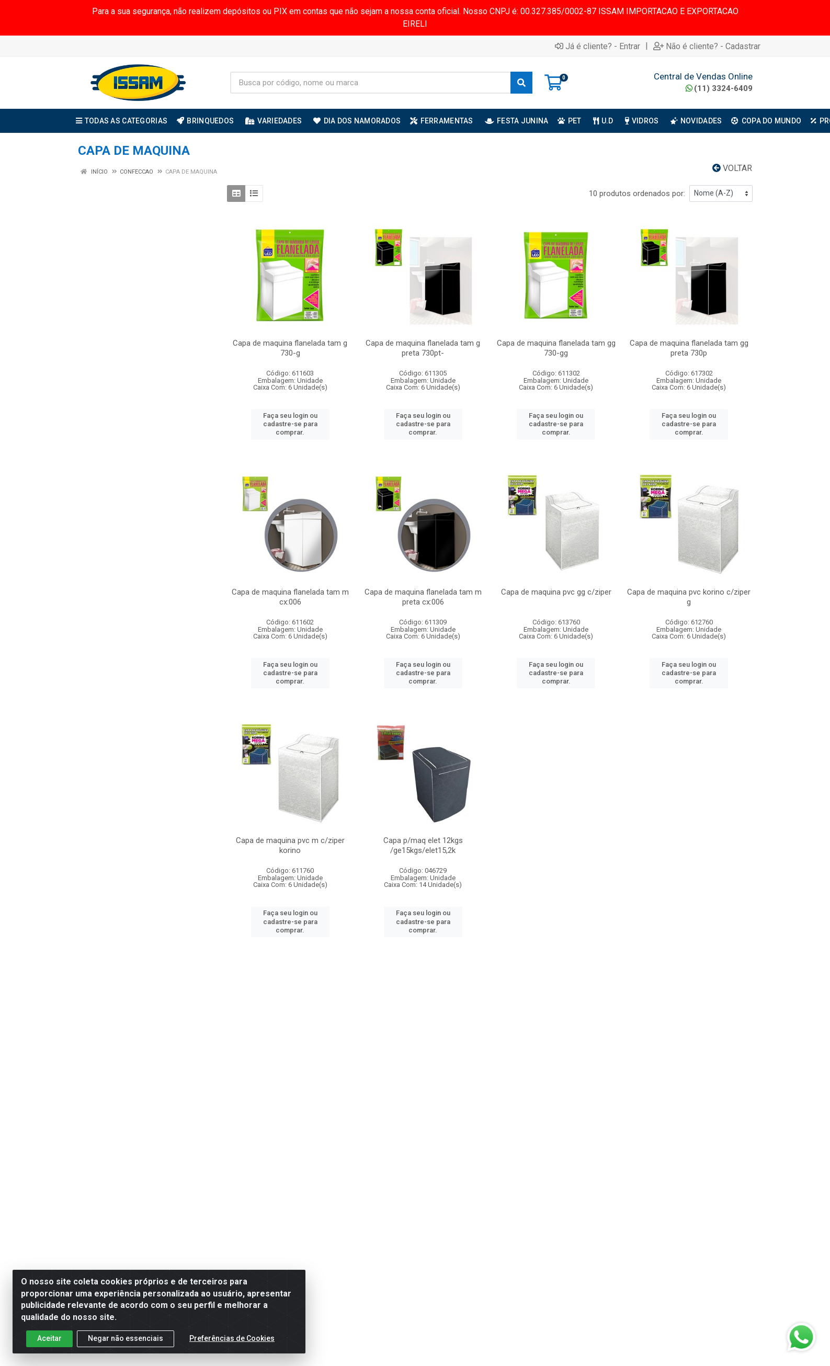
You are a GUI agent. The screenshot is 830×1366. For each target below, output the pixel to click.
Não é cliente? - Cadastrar (706, 46)
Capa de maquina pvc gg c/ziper (556, 592)
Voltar (732, 168)
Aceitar (49, 1339)
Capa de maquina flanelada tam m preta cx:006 (423, 597)
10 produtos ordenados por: (637, 193)
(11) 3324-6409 (719, 88)
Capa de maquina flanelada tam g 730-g (290, 348)
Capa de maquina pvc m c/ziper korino (290, 845)
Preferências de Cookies (232, 1339)
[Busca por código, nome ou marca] (370, 83)
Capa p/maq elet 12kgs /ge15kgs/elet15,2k (423, 845)
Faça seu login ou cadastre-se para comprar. (290, 424)
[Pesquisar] (521, 83)
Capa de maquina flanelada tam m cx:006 (290, 597)
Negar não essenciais (125, 1339)
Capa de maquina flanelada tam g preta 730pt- (423, 348)
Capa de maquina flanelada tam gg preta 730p (689, 348)
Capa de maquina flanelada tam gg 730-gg (556, 348)
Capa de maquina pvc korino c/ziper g (689, 597)
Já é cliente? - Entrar (597, 46)
